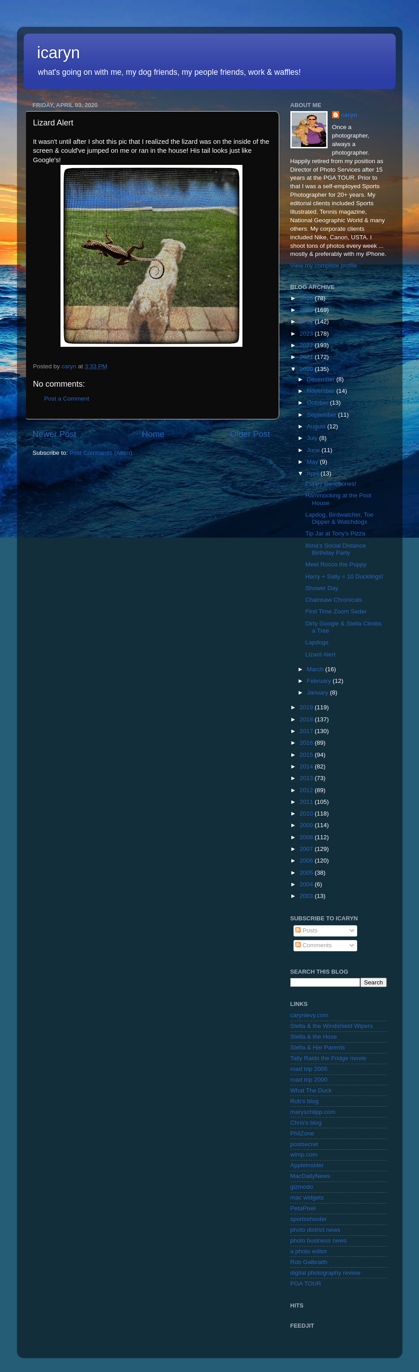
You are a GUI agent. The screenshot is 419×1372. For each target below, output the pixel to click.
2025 (307, 309)
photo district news (315, 1229)
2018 (307, 719)
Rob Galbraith (309, 1262)
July (313, 438)
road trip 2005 (309, 1069)
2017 (307, 731)
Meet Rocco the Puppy (336, 564)
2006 (307, 860)
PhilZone (302, 1133)
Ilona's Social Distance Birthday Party (335, 549)
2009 (307, 825)
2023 (307, 333)
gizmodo (301, 1186)
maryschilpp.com (313, 1112)
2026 (307, 298)
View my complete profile (324, 265)
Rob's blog (304, 1101)
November (322, 391)
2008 (307, 837)
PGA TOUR (305, 1283)
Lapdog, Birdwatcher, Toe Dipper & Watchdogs (339, 518)
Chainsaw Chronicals (333, 599)
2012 (307, 790)
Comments (313, 945)
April (314, 473)
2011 (307, 801)
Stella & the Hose (313, 1036)
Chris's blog (306, 1122)
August (317, 426)
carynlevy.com (309, 1015)
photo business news (318, 1240)
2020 (307, 369)
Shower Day (321, 588)
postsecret (304, 1144)
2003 (307, 896)
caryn (349, 115)
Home (153, 434)
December (322, 379)
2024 (307, 321)
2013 (307, 778)
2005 (307, 872)
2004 (307, 884)
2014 (307, 766)
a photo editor (309, 1251)
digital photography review (325, 1272)
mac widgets (307, 1197)
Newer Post (55, 434)
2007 (307, 849)
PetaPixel (303, 1208)
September (322, 414)
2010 (307, 813)
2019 (307, 707)
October (318, 402)
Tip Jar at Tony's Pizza (335, 533)
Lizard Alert (320, 654)
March (316, 669)
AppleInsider (307, 1165)
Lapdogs (316, 642)
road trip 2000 (309, 1079)
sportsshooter (308, 1219)
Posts (306, 930)
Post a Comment (67, 398)
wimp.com (304, 1154)
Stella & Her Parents (317, 1047)
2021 (307, 357)
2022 (307, 345)
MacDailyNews (310, 1176)
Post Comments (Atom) (100, 452)
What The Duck (311, 1090)
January (318, 692)
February (320, 680)
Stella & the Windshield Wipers (331, 1026)
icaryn (58, 52)
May (313, 461)
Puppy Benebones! (330, 483)
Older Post (250, 434)
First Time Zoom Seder (336, 611)
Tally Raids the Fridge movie (328, 1058)
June (314, 450)
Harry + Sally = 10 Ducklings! (344, 576)
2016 (307, 742)
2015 (307, 754)
